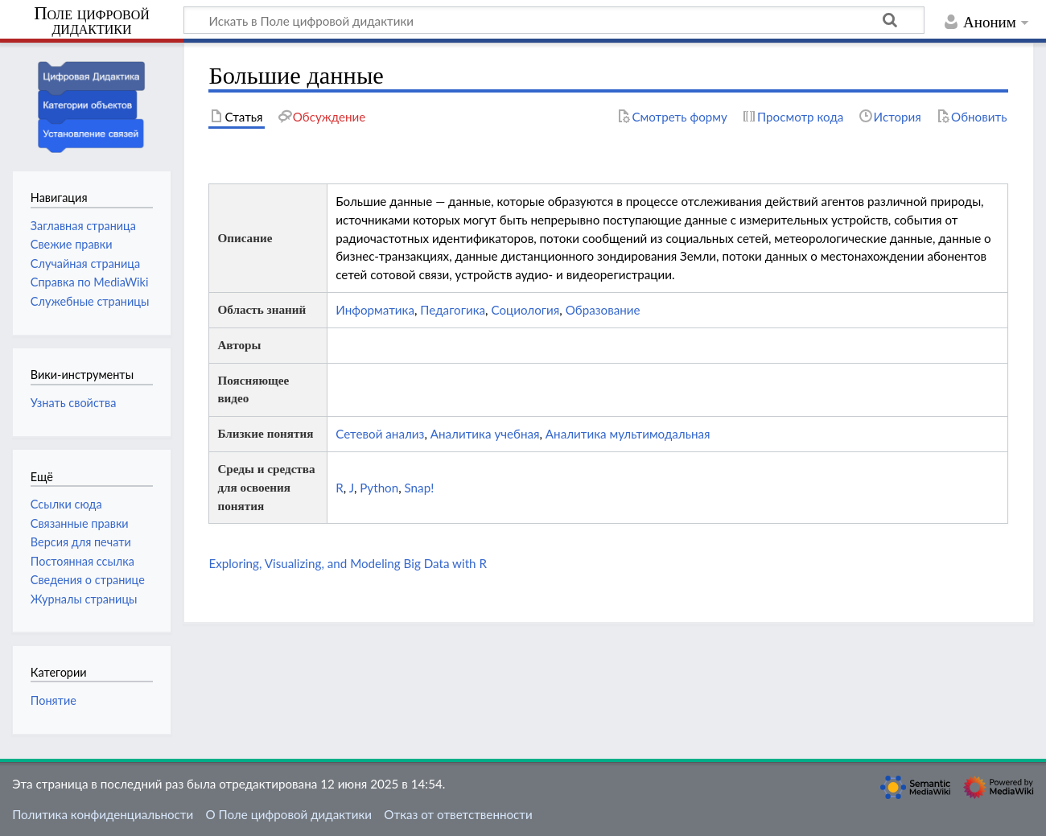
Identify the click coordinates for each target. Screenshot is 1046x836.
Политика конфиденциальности (102, 814)
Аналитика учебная (485, 433)
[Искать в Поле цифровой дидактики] (554, 20)
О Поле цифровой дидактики (288, 814)
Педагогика (452, 310)
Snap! (419, 487)
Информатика (375, 310)
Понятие (53, 700)
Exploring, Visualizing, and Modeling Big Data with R (347, 563)
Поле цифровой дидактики (92, 21)
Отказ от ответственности (458, 814)
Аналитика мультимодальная (628, 433)
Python (379, 487)
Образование (603, 310)
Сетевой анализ (380, 433)
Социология (525, 310)
